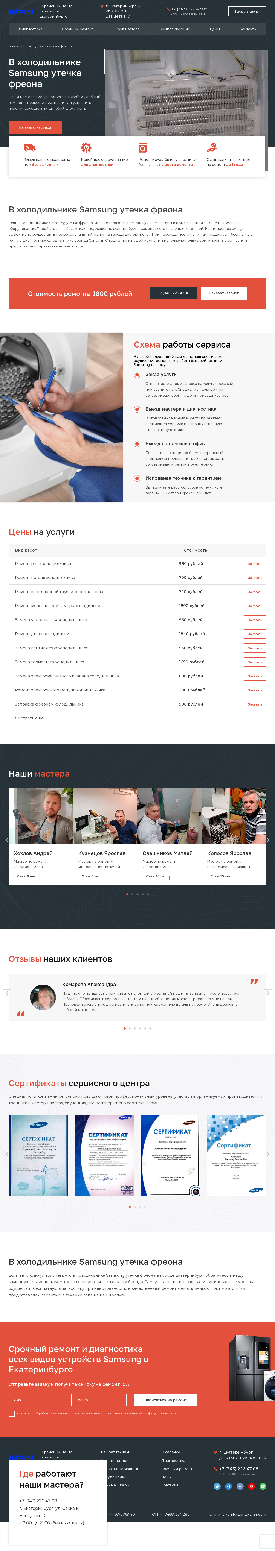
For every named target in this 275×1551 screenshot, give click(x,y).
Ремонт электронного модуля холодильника (60, 700)
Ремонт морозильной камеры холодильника (60, 609)
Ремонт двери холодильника (44, 639)
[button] (271, 839)
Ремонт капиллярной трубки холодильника (59, 594)
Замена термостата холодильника (49, 670)
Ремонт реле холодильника (43, 563)
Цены (215, 29)
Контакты (248, 29)
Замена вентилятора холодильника (51, 655)
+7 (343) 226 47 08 (185, 8)
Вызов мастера (126, 29)
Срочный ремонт (77, 29)
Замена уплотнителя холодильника (51, 624)
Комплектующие (175, 29)
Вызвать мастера (35, 127)
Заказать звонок (245, 11)
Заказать (253, 563)
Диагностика (30, 29)
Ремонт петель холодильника (45, 578)
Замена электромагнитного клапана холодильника (67, 685)
